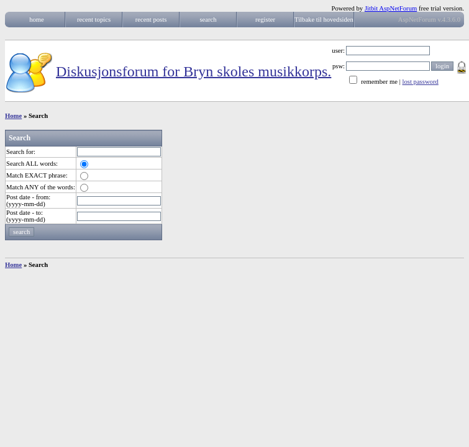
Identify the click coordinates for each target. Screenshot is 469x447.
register (265, 19)
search (207, 19)
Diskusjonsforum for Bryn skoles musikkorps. (193, 71)
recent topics (94, 19)
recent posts (151, 19)
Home (13, 115)
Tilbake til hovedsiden (323, 19)
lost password (421, 81)
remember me (379, 81)
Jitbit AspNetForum (391, 8)
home (36, 19)
